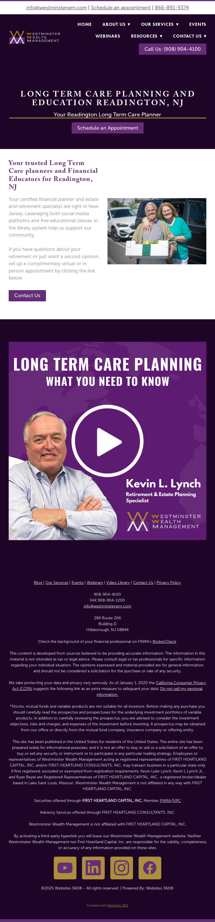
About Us (116, 24)
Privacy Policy (168, 583)
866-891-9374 (172, 7)
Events (197, 24)
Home (85, 24)
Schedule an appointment (121, 7)
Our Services (160, 24)
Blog (38, 583)
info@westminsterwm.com (56, 7)
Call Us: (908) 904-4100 (172, 49)
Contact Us (189, 36)
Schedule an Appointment (107, 128)
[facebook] (150, 868)
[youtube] (65, 868)
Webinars (107, 36)
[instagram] (121, 868)
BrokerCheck (164, 641)
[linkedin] (93, 868)
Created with (107, 905)
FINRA (165, 801)
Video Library (118, 583)
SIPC (176, 801)
